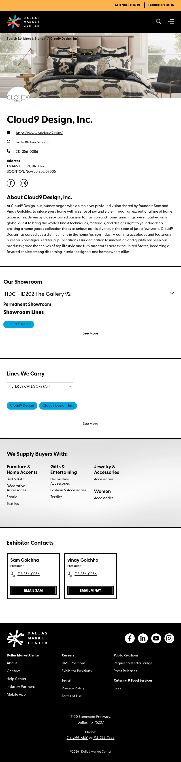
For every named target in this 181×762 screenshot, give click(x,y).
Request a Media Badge (133, 663)
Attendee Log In (127, 5)
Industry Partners (21, 687)
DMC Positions (73, 663)
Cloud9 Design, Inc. (58, 406)
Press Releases (125, 671)
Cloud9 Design (19, 324)
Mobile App (16, 695)
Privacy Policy (73, 688)
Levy (117, 688)
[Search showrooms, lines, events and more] (158, 22)
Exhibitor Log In (161, 5)
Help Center (16, 679)
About (12, 663)
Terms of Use (72, 696)
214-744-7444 (104, 738)
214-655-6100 (77, 738)
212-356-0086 (28, 574)
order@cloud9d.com (32, 142)
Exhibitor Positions (77, 671)
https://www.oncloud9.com (39, 133)
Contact (14, 671)
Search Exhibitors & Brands (26, 39)
